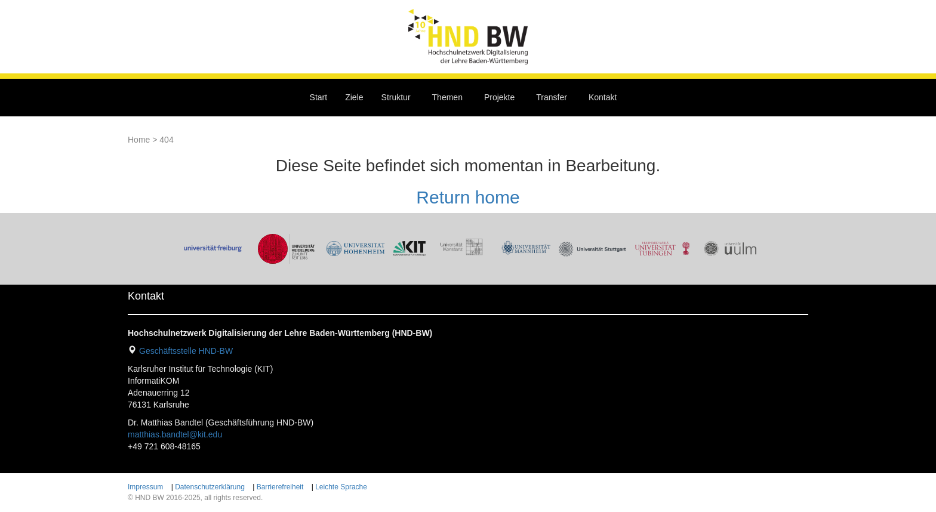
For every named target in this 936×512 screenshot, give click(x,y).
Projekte (499, 97)
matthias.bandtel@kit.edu (175, 434)
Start (319, 97)
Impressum (145, 487)
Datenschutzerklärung (210, 487)
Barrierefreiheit (280, 487)
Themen (447, 97)
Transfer (551, 97)
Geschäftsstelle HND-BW (186, 351)
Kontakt (603, 97)
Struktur (396, 97)
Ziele (354, 97)
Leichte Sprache (341, 487)
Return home (467, 197)
